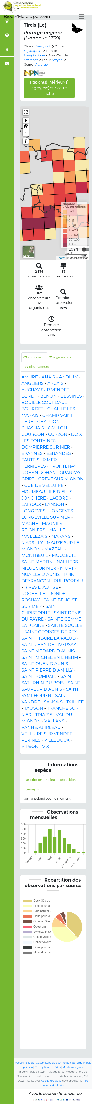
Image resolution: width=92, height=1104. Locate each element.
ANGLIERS (32, 383)
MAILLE (57, 530)
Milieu (50, 779)
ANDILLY (68, 377)
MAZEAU (53, 549)
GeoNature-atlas (51, 1080)
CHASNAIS (32, 428)
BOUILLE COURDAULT (45, 402)
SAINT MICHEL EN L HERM (49, 657)
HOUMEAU (33, 491)
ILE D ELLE (60, 491)
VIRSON (29, 746)
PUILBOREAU (68, 580)
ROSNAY (30, 600)
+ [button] (26, 120)
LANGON (54, 504)
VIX (45, 746)
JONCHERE (33, 498)
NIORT (67, 568)
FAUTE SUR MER (39, 459)
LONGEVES (33, 510)
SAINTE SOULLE (65, 625)
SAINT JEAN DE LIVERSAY (48, 644)
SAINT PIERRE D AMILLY (47, 670)
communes (34, 357)
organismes (60, 357)
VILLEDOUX (57, 740)
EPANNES (31, 453)
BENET (28, 396)
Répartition (67, 779)
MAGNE (29, 523)
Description (33, 779)
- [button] (26, 133)
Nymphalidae (34, 55)
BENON (48, 396)
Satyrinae (31, 60)
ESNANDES (58, 453)
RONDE (57, 593)
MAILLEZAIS (34, 536)
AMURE (29, 377)
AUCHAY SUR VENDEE (45, 389)
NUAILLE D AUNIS (40, 574)
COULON (57, 428)
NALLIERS (67, 561)
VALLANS (54, 721)
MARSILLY (32, 542)
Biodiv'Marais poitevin (27, 16)
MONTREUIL (34, 555)
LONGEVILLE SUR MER (45, 517)
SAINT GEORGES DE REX (50, 631)
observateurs (36, 367)
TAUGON (33, 708)
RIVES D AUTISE (41, 587)
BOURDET (32, 408)
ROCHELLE (33, 593)
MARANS (61, 536)
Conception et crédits (48, 1067)
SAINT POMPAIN (39, 676)
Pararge (41, 64)
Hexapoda (43, 46)
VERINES (31, 740)
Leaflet (61, 257)
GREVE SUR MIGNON (61, 479)
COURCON (32, 434)
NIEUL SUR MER (38, 568)
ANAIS (48, 377)
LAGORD (59, 498)
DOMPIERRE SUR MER (45, 447)
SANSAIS (53, 702)
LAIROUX (31, 504)
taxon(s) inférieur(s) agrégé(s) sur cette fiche (49, 88)
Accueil (19, 1062)
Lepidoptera (33, 51)
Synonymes (33, 789)
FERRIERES (33, 466)
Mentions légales (73, 1067)
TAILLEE (75, 702)
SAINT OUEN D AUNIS (44, 663)
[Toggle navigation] (81, 16)
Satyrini (57, 60)
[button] (26, 127)
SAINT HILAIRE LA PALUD (48, 638)
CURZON (57, 434)
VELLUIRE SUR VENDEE (46, 733)
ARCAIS (55, 383)
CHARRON (48, 421)
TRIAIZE (43, 714)
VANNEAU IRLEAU (41, 727)
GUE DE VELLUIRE (44, 485)
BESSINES (71, 396)
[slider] (84, 249)
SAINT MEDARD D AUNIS (48, 651)
